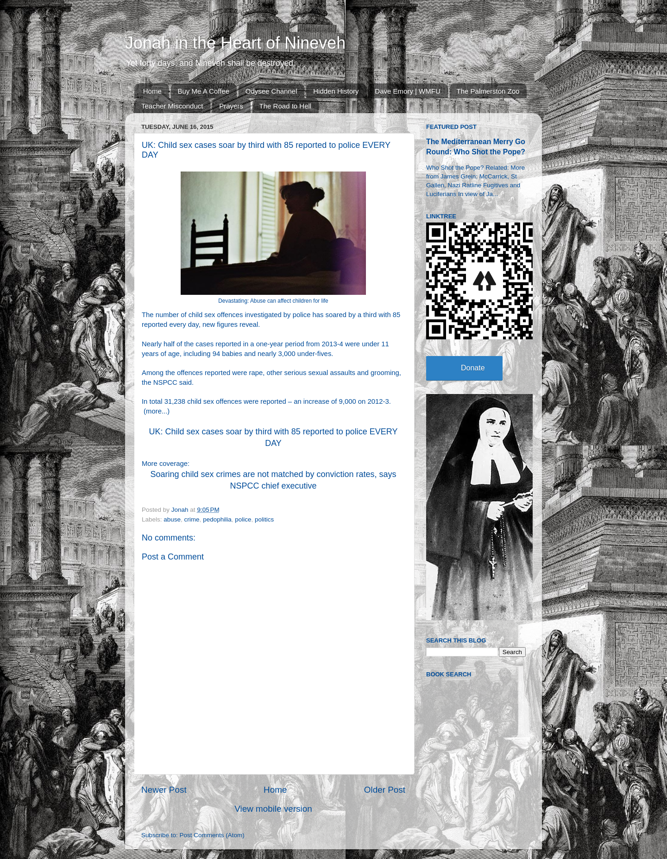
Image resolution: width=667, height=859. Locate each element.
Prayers (231, 106)
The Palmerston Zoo (488, 91)
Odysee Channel (271, 91)
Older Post (384, 790)
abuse (172, 519)
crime (192, 519)
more (154, 411)
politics (264, 519)
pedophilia (217, 519)
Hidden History (336, 91)
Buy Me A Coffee (203, 91)
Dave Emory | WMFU (407, 91)
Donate (473, 368)
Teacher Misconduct (172, 106)
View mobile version (273, 809)
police (243, 519)
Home (152, 91)
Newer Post (164, 790)
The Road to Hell (285, 106)
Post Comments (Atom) (212, 835)
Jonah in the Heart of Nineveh (235, 42)
